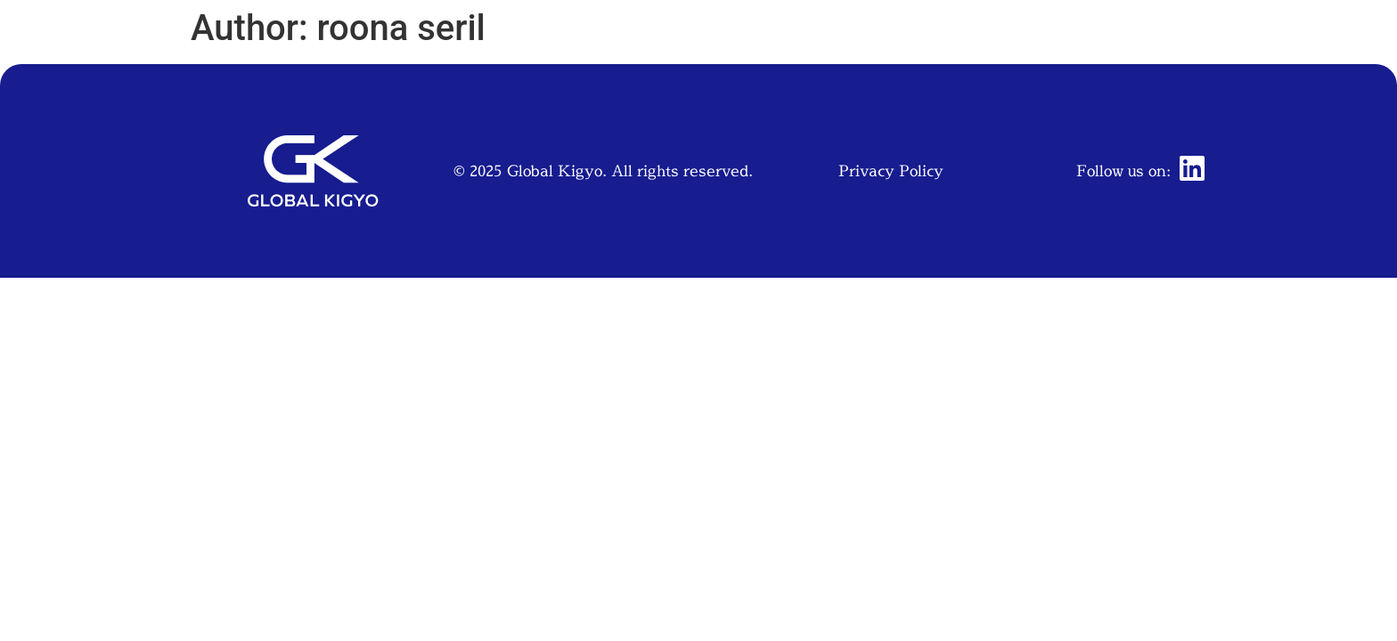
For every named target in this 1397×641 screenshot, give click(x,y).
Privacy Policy (891, 170)
